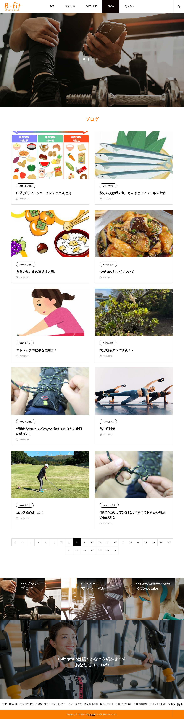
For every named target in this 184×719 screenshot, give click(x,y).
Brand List (70, 6)
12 (107, 542)
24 (92, 550)
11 (100, 542)
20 (169, 542)
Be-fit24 (171, 704)
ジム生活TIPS (26, 704)
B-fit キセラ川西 (157, 704)
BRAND (13, 704)
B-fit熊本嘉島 (108, 264)
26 (107, 550)
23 (84, 550)
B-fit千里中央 (108, 186)
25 (100, 550)
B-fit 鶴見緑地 (91, 704)
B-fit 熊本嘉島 (140, 704)
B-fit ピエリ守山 (123, 704)
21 (69, 550)
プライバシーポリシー (55, 704)
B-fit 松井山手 (107, 704)
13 (115, 542)
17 (146, 542)
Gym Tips (129, 6)
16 (138, 542)
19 (161, 542)
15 (130, 542)
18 (153, 542)
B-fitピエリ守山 (25, 186)
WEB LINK (91, 6)
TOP (52, 6)
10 (92, 542)
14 (123, 542)
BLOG (111, 6)
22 (77, 550)
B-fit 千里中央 (75, 704)
